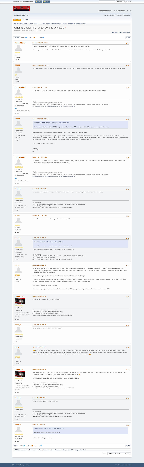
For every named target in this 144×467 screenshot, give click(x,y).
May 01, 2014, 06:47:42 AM (39, 424)
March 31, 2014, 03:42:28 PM (39, 188)
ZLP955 (18, 189)
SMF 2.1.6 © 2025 (16, 465)
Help (116, 465)
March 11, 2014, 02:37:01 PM (39, 157)
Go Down (17, 37)
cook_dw (18, 325)
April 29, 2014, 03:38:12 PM (39, 347)
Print (128, 37)
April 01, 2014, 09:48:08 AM (39, 296)
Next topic (126, 32)
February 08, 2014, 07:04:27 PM (40, 65)
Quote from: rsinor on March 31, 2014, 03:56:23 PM (49, 242)
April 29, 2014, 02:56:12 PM (39, 324)
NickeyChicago (20, 43)
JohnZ (17, 119)
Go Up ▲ (130, 465)
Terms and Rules (122, 465)
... (29, 37)
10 (37, 37)
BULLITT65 (19, 296)
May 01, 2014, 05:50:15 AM (39, 397)
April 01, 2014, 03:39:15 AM (39, 237)
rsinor (17, 215)
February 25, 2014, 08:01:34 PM (40, 87)
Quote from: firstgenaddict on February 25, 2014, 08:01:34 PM (52, 122)
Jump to (104, 453)
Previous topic (117, 32)
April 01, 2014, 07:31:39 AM (39, 265)
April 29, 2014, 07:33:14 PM (39, 369)
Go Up (16, 445)
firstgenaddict (20, 87)
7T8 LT (17, 65)
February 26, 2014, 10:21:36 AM (40, 118)
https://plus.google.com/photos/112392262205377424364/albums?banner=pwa (53, 106)
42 (41, 37)
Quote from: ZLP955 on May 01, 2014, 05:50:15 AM (49, 428)
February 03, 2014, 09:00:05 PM (40, 42)
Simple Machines (25, 465)
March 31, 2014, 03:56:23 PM (39, 215)
